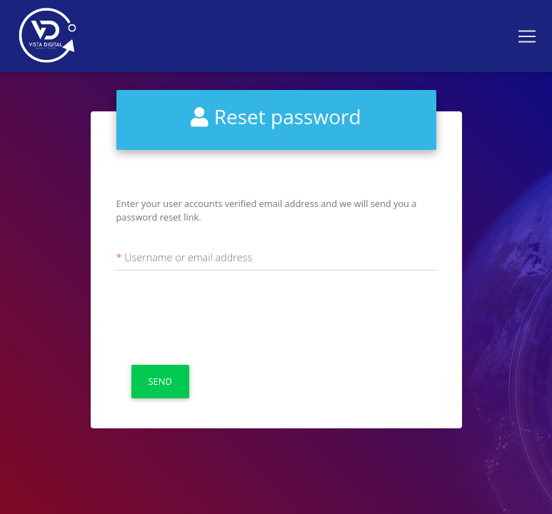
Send (160, 381)
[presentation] (224, 315)
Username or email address (188, 257)
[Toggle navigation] (527, 36)
